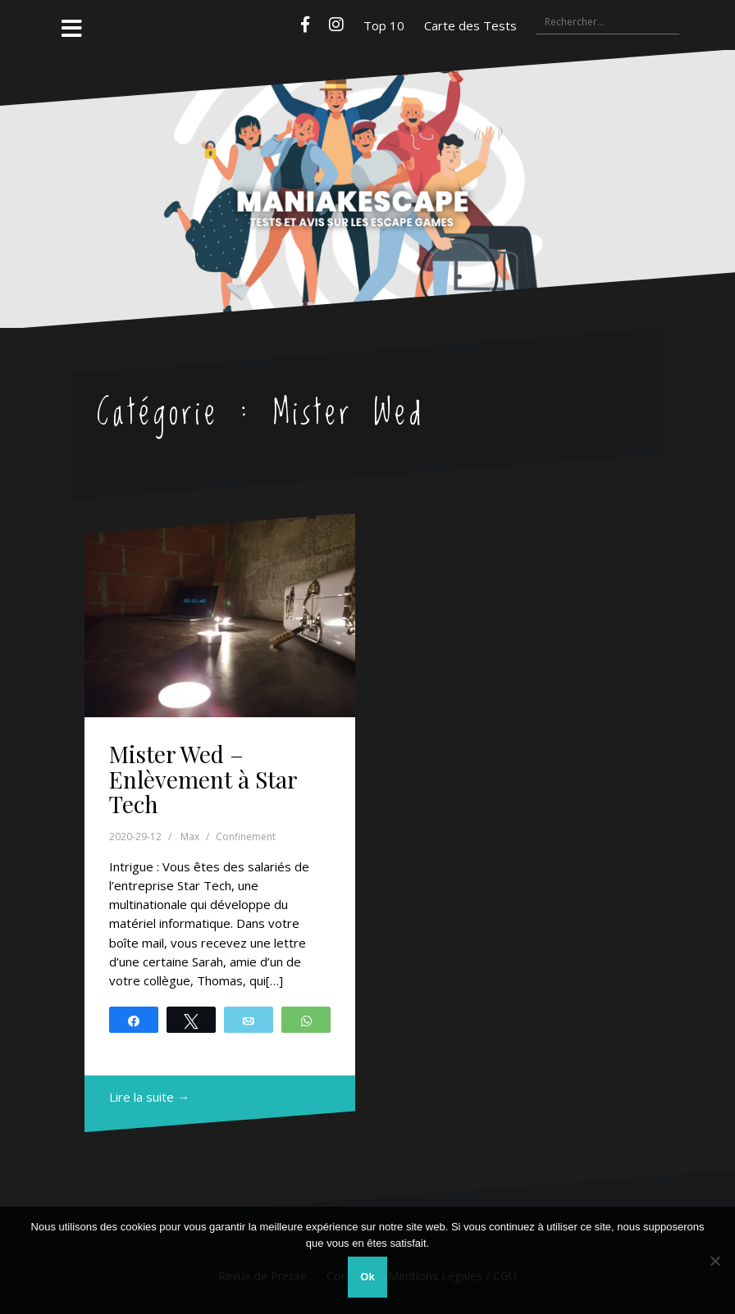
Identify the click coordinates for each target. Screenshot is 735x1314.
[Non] (714, 1261)
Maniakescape (368, 156)
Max (189, 836)
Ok (367, 1277)
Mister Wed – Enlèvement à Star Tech (203, 779)
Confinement (246, 836)
